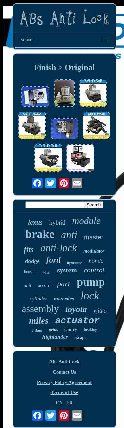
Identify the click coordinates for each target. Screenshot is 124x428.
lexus (35, 222)
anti (69, 235)
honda (96, 261)
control (94, 270)
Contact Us (64, 372)
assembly (40, 308)
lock (90, 295)
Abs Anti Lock (64, 361)
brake (40, 234)
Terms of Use (64, 392)
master (93, 237)
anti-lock (58, 248)
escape (80, 337)
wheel (47, 272)
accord (44, 285)
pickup (36, 330)
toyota (76, 309)
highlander (55, 337)
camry (70, 329)
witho (100, 310)
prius (53, 329)
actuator (77, 321)
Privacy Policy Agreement (64, 382)
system (67, 270)
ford (53, 259)
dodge (32, 261)
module (86, 220)
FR (69, 402)
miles (39, 321)
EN (59, 402)
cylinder (38, 298)
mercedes (64, 298)
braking (90, 330)
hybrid (57, 222)
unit (27, 285)
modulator (93, 251)
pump (91, 282)
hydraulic (74, 263)
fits (29, 249)
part (63, 283)
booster (30, 272)
